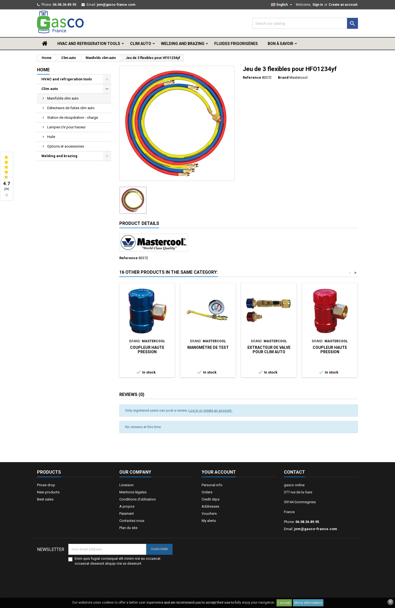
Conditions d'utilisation (137, 499)
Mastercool (298, 77)
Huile (51, 137)
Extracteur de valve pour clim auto (268, 349)
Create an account (343, 5)
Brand (283, 77)
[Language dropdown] (282, 4)
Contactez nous (131, 521)
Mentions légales (132, 492)
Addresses (210, 506)
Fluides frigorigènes (236, 43)
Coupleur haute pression (147, 349)
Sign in (317, 5)
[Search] (305, 23)
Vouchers (209, 513)
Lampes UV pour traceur (66, 127)
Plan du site (128, 528)
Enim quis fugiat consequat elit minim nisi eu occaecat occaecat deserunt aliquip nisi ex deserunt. (117, 560)
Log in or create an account (210, 410)
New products (48, 492)
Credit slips (210, 499)
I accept (284, 603)
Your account (219, 472)
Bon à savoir (280, 43)
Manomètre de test (208, 347)
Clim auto (140, 43)
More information (308, 603)
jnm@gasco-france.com (116, 5)
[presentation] (138, 576)
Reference (252, 77)
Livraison (126, 485)
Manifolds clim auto (63, 98)
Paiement (126, 513)
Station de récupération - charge (72, 117)
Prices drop (46, 485)
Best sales (45, 499)
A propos (126, 506)
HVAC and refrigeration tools (88, 43)
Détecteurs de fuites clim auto (71, 108)
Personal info (212, 485)
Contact (294, 472)
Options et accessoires (65, 146)
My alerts (209, 521)
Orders (207, 492)
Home (43, 69)
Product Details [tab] (139, 223)
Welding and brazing (182, 43)
